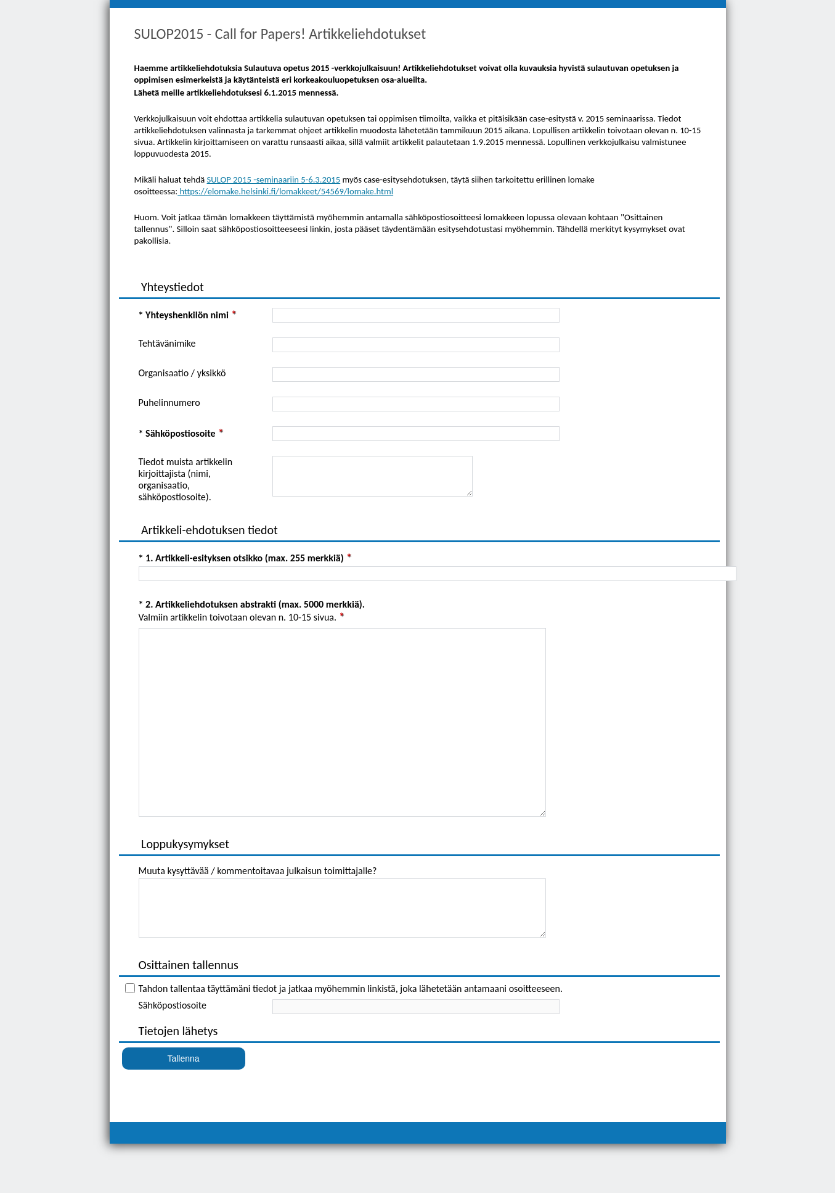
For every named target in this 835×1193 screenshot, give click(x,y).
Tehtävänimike (167, 343)
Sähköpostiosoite (172, 1054)
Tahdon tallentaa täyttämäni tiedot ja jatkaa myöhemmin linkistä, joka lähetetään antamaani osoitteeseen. (351, 1038)
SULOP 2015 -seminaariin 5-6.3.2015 (274, 179)
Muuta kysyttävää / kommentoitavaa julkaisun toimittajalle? (258, 909)
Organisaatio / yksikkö (182, 373)
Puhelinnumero (169, 402)
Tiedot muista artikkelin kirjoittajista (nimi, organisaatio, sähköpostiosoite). (186, 479)
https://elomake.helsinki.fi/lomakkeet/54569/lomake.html (285, 191)
